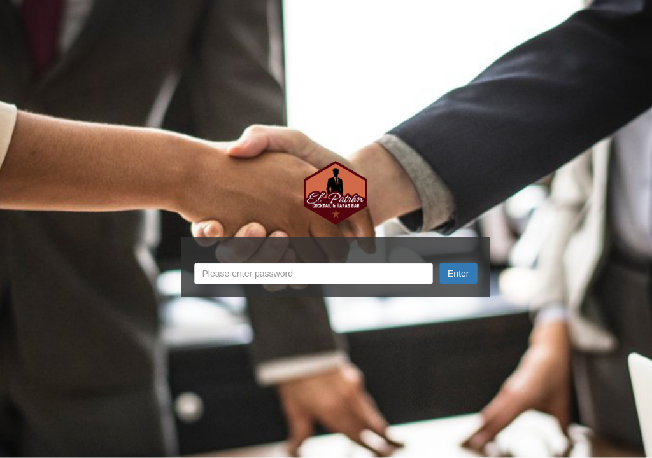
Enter (458, 273)
